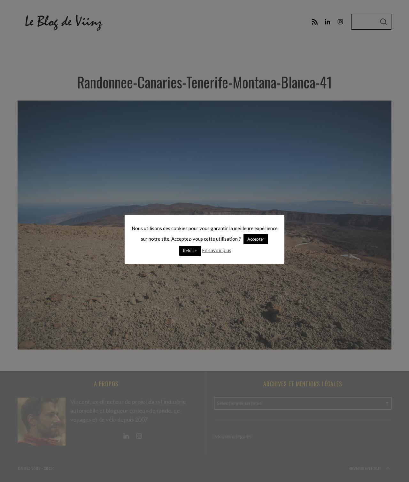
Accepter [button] (255, 239)
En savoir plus (216, 250)
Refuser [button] (190, 250)
